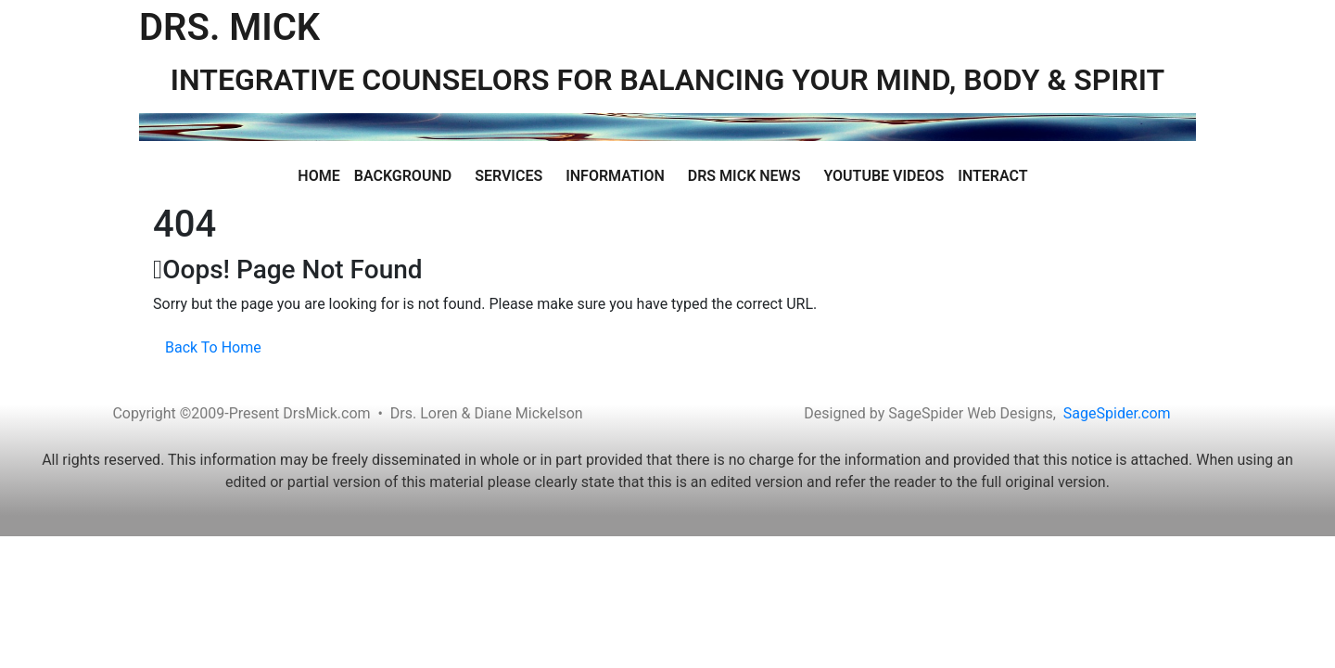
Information (615, 176)
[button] (407, 176)
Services (508, 176)
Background (402, 176)
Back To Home (213, 347)
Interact (992, 176)
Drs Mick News (744, 176)
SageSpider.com (1117, 413)
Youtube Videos (883, 176)
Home (318, 176)
